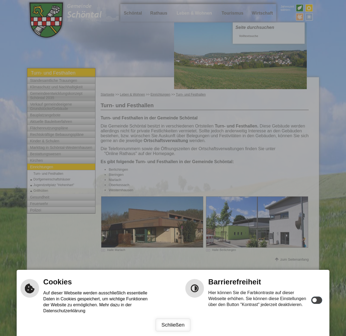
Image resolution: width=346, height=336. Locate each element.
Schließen (172, 325)
